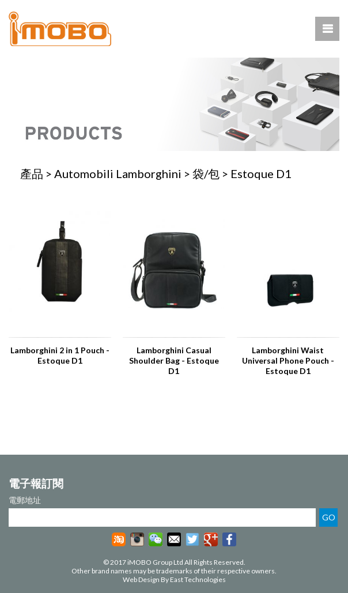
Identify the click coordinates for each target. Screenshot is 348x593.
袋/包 (206, 173)
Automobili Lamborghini (117, 173)
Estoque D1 (261, 173)
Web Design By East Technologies (174, 579)
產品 (31, 173)
